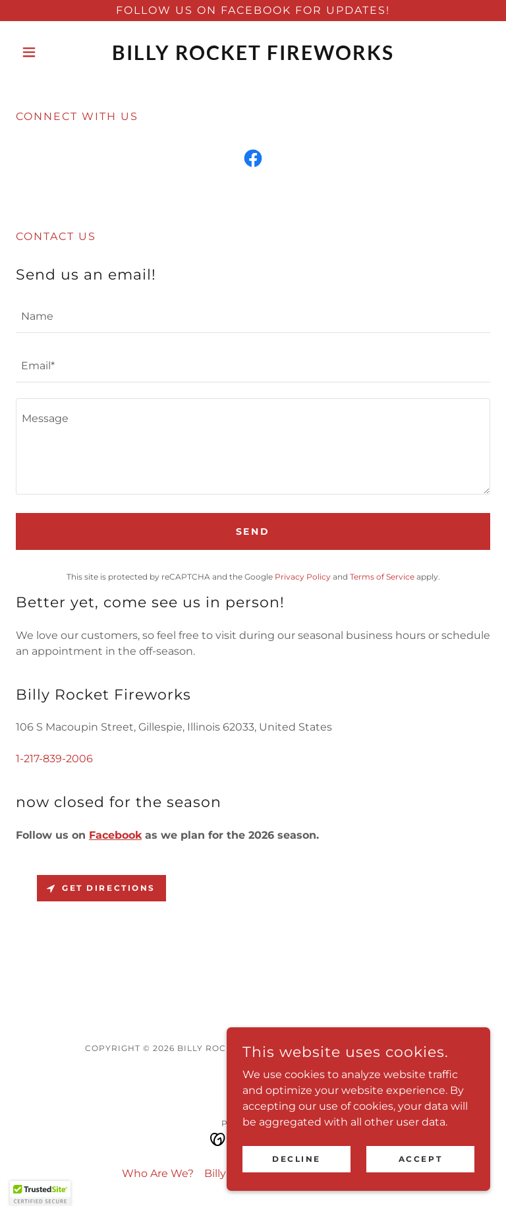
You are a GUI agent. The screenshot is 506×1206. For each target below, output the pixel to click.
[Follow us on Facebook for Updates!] (253, 10)
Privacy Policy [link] (303, 577)
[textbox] (253, 316)
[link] (253, 56)
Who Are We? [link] (158, 1173)
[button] (51, 52)
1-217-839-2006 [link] (54, 758)
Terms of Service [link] (382, 577)
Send (253, 531)
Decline (296, 1159)
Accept (420, 1159)
